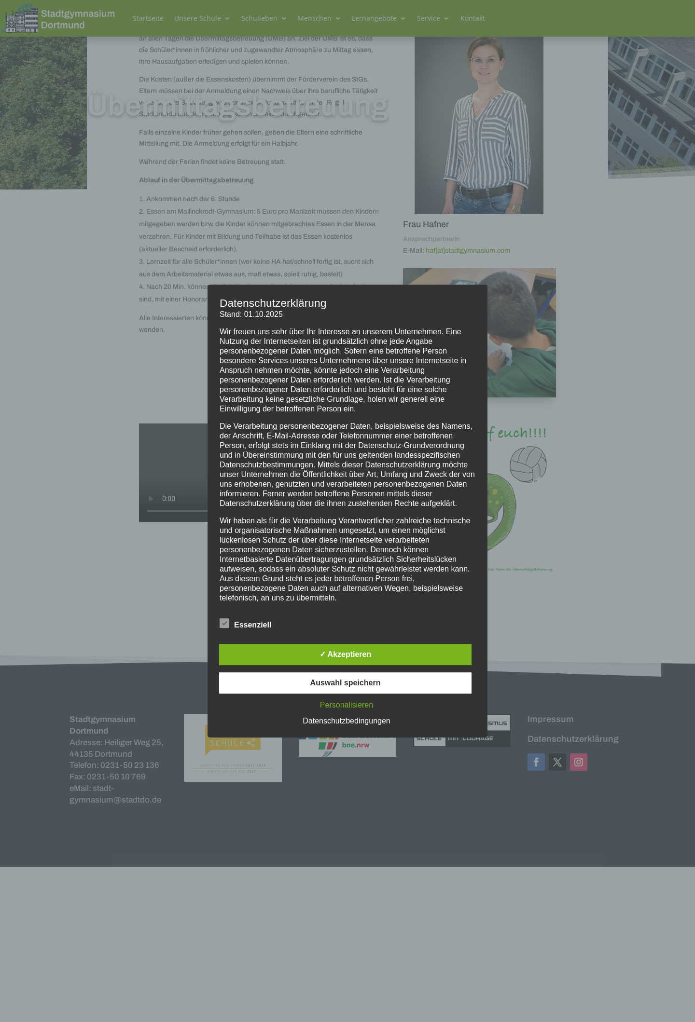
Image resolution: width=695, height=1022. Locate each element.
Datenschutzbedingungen (346, 721)
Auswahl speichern (345, 683)
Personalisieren (346, 705)
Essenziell (245, 623)
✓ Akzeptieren (346, 654)
